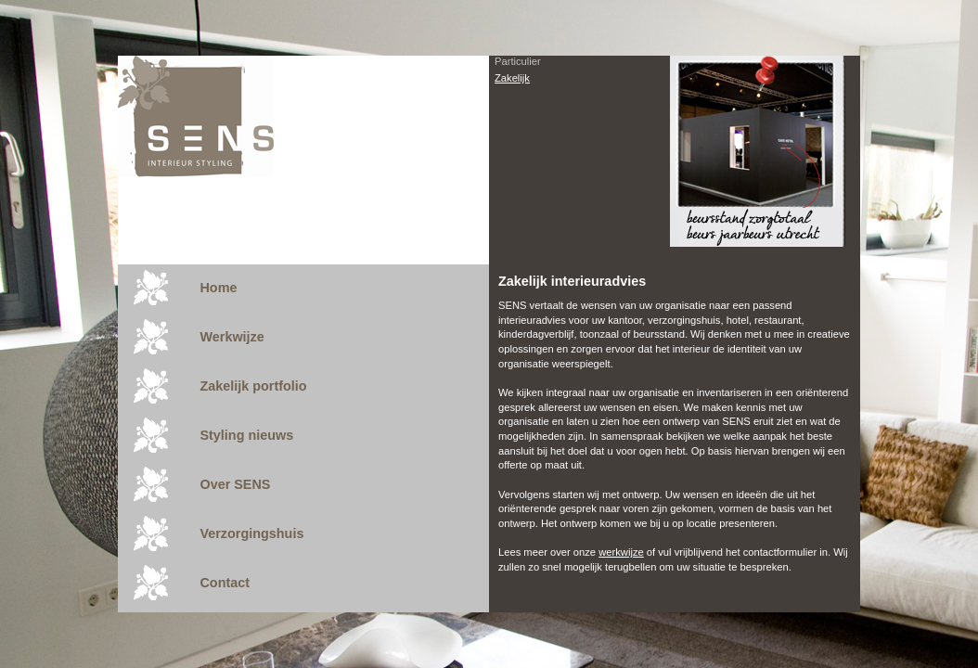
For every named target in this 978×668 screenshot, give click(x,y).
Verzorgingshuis (251, 533)
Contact (224, 582)
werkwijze (621, 552)
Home (218, 287)
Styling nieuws (246, 435)
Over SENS (234, 484)
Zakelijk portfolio (252, 386)
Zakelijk (512, 78)
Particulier (518, 61)
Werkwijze (231, 336)
